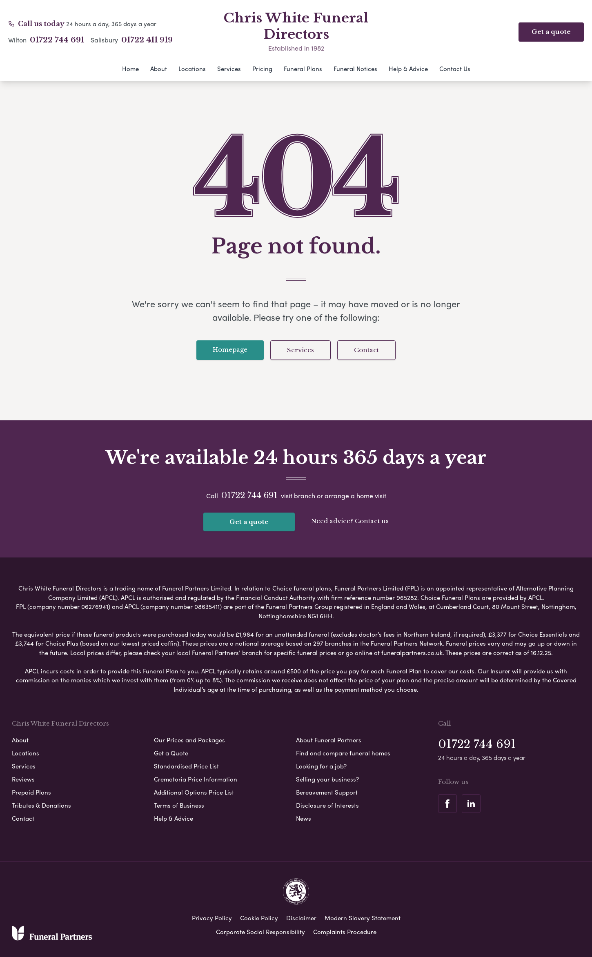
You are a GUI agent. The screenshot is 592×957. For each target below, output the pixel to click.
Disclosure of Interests (327, 805)
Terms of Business (179, 805)
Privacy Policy (212, 917)
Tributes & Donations (41, 805)
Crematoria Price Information (195, 779)
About (158, 68)
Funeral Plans (303, 68)
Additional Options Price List (194, 792)
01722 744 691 (57, 40)
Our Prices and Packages (189, 739)
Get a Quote (171, 752)
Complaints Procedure (344, 931)
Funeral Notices (355, 68)
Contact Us (454, 68)
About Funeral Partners (328, 739)
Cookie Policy (259, 917)
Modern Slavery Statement (363, 917)
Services (229, 68)
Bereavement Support (327, 792)
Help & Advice (408, 68)
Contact (366, 350)
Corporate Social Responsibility (260, 931)
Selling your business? (327, 779)
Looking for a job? (321, 766)
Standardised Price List (186, 766)
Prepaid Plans (31, 792)
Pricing (262, 68)
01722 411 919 (147, 40)
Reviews (23, 779)
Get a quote (249, 522)
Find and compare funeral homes (343, 752)
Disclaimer (301, 917)
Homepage (230, 349)
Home (130, 68)
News (303, 818)
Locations (192, 68)
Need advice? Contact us (350, 521)
